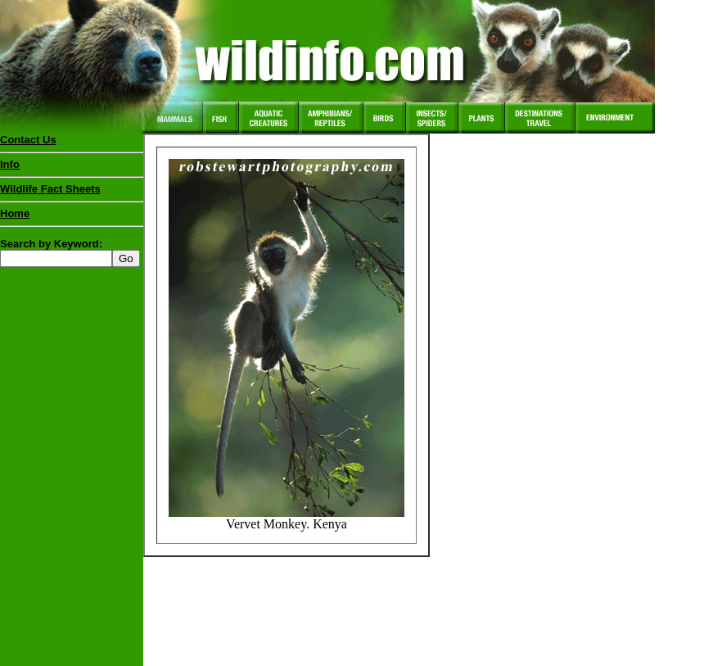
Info (10, 164)
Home (14, 213)
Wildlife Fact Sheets (71, 192)
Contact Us (28, 140)
